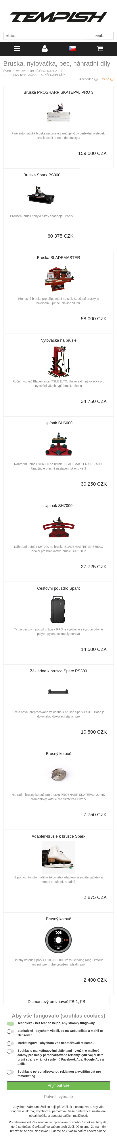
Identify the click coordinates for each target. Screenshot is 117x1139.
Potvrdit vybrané (58, 1096)
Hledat (99, 35)
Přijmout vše (58, 1085)
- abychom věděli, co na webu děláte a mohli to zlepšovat (60, 1033)
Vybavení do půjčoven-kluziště (39, 71)
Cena (107, 79)
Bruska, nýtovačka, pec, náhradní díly (36, 74)
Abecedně (88, 79)
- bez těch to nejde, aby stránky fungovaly (56, 1023)
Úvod (7, 71)
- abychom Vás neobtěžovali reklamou (55, 1043)
